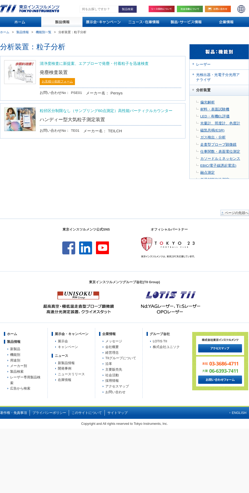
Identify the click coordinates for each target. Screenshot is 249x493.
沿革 (108, 364)
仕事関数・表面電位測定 (220, 152)
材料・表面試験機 (214, 109)
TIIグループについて (120, 358)
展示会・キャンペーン (71, 334)
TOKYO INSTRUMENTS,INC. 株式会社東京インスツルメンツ (29, 8)
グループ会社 (160, 334)
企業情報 (109, 334)
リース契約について (162, 9)
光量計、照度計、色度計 (220, 123)
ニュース (61, 356)
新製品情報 (66, 363)
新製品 (15, 349)
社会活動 (191, 9)
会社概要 (112, 347)
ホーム (4, 32)
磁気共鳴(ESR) (212, 130)
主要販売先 (113, 369)
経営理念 (112, 353)
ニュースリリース (71, 374)
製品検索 (17, 371)
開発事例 (64, 368)
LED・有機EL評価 (215, 116)
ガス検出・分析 (213, 137)
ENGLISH (241, 9)
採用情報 (112, 381)
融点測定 (207, 173)
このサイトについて (87, 413)
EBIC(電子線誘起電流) (218, 166)
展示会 (63, 341)
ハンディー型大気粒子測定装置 (72, 119)
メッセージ (113, 341)
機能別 (15, 355)
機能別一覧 (43, 32)
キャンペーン (68, 347)
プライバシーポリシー (49, 413)
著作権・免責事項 (13, 413)
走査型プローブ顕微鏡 (218, 145)
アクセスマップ (117, 386)
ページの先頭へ (236, 213)
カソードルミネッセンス (220, 159)
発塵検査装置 (54, 72)
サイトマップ (117, 413)
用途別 (15, 360)
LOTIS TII (160, 341)
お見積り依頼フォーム (57, 81)
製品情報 (22, 32)
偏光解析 (207, 102)
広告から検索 (20, 388)
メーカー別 (18, 366)
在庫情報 (64, 380)
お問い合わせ (219, 9)
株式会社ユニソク (166, 347)
